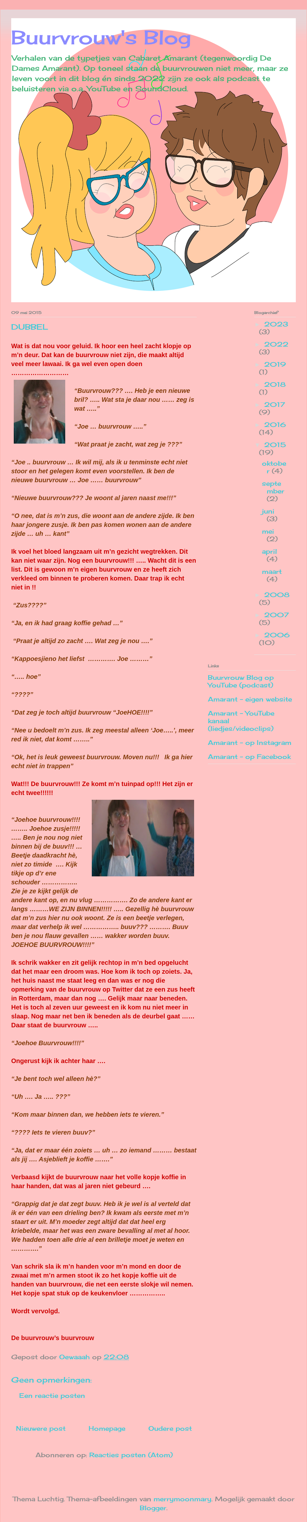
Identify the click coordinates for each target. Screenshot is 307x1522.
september (273, 487)
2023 (276, 324)
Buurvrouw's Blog (101, 37)
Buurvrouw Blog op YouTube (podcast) (241, 681)
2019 (275, 364)
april (269, 551)
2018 (275, 384)
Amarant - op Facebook (249, 757)
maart (272, 571)
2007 (276, 615)
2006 (277, 635)
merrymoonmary (182, 1499)
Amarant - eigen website (250, 699)
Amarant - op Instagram (249, 742)
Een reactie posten (52, 1395)
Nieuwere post (41, 1428)
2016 (275, 425)
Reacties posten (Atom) (131, 1455)
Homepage (107, 1428)
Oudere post (170, 1428)
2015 (275, 445)
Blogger (153, 1508)
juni (268, 511)
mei (268, 531)
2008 (276, 595)
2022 (276, 344)
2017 (274, 405)
